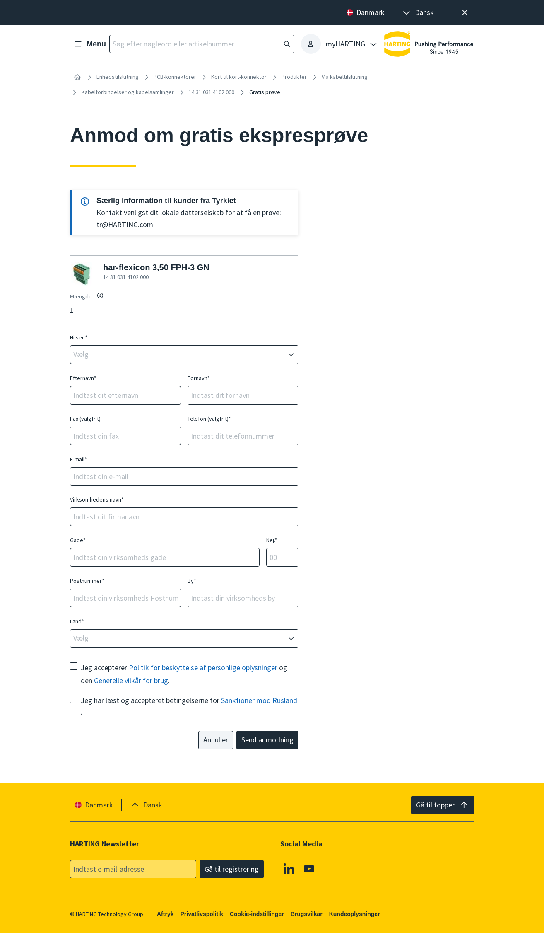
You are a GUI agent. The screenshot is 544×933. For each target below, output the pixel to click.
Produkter (294, 76)
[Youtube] (309, 868)
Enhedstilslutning (117, 76)
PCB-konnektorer (175, 76)
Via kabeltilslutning (345, 76)
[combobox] (178, 355)
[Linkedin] (289, 868)
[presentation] (418, 12)
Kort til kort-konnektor (239, 76)
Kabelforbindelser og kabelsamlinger (128, 92)
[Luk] (464, 12)
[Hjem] (77, 77)
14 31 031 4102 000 (211, 92)
